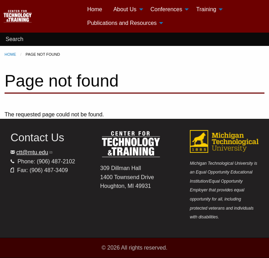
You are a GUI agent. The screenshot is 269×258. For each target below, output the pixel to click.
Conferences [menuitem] (166, 9)
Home (10, 54)
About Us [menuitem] (125, 9)
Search (14, 39)
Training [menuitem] (206, 9)
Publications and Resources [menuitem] (122, 23)
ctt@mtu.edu (34, 152)
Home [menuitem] (94, 9)
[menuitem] (42, 16)
